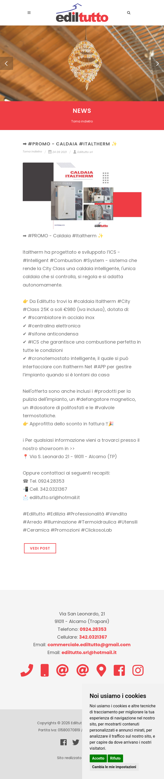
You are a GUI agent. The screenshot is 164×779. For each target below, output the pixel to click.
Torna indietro (82, 121)
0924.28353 (93, 629)
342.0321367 (93, 637)
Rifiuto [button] (115, 758)
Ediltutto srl (82, 152)
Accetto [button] (98, 758)
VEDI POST (40, 548)
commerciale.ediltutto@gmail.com (89, 644)
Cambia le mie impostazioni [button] (114, 767)
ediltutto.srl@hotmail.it (89, 652)
